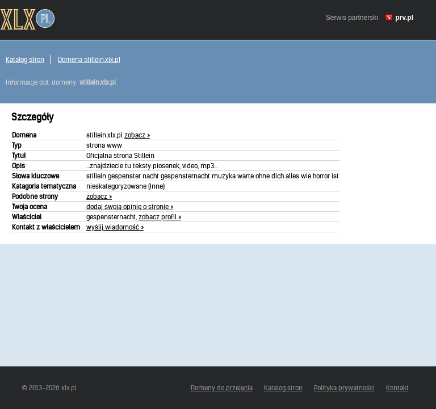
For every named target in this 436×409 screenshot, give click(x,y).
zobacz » (137, 135)
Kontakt (397, 387)
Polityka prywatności (344, 387)
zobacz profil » (160, 216)
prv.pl (404, 18)
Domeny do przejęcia (222, 387)
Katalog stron (25, 59)
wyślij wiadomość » (115, 227)
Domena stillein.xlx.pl (89, 59)
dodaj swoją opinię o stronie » (129, 206)
